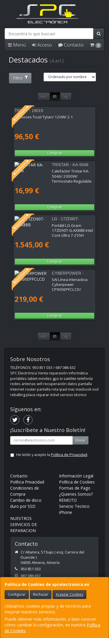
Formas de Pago (74, 488)
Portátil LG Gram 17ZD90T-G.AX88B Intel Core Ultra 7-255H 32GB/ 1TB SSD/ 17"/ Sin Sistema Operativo (53, 230)
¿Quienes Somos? (76, 494)
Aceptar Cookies (69, 594)
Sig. (66, 96)
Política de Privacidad (69, 454)
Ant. (43, 96)
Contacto (71, 45)
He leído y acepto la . (52, 454)
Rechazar (40, 594)
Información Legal (76, 476)
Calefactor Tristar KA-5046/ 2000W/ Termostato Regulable (46, 173)
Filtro (20, 78)
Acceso (42, 45)
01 (55, 96)
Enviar (80, 440)
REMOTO (68, 500)
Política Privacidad (27, 482)
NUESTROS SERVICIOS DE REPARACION (23, 524)
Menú (17, 45)
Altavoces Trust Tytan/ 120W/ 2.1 (44, 116)
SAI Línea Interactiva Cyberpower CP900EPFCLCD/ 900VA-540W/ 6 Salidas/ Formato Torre (51, 284)
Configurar (17, 594)
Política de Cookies (77, 482)
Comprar (54, 152)
